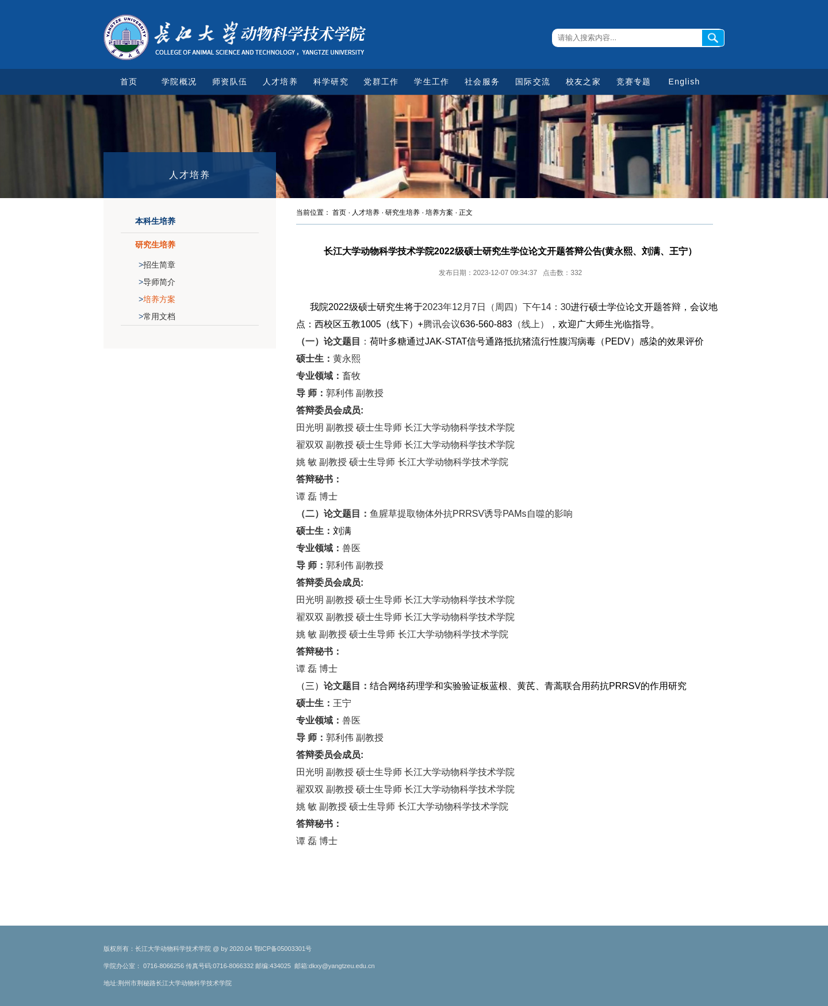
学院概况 (179, 81)
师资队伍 (229, 81)
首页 (129, 81)
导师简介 (157, 282)
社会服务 (482, 81)
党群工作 (380, 81)
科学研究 (330, 81)
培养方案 (157, 299)
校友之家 (583, 81)
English (684, 81)
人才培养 (280, 81)
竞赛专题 (633, 81)
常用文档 (157, 316)
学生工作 (431, 81)
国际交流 (532, 81)
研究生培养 (155, 244)
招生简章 (157, 264)
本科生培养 (155, 221)
